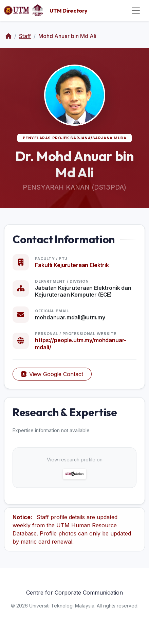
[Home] (8, 36)
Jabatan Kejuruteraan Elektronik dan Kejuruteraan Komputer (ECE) (83, 291)
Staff (25, 36)
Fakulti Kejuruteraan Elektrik (72, 265)
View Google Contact (52, 374)
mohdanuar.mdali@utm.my (70, 317)
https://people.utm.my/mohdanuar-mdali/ (80, 344)
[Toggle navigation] (136, 10)
